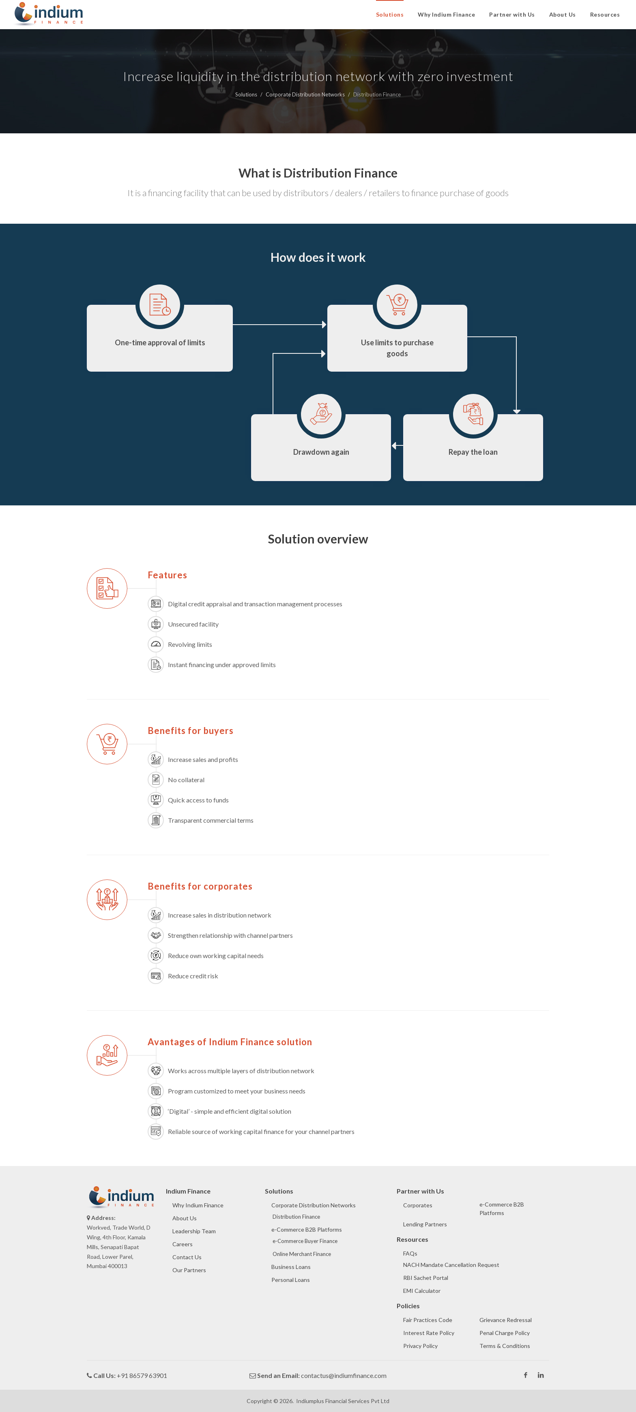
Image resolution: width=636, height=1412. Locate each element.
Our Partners (189, 1270)
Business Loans (291, 1266)
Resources (605, 14)
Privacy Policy (420, 1345)
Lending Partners (425, 1224)
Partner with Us (512, 14)
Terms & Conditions (504, 1345)
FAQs (410, 1253)
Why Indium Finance (446, 14)
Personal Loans (290, 1279)
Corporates (417, 1205)
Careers (182, 1244)
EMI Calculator (421, 1290)
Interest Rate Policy (428, 1332)
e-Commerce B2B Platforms (306, 1229)
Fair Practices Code (427, 1319)
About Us (562, 14)
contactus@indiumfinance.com (344, 1375)
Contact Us (187, 1257)
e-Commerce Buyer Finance (305, 1241)
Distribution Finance (296, 1216)
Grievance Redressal (505, 1319)
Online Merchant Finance (302, 1254)
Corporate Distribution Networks (305, 94)
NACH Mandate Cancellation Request (451, 1264)
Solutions (246, 94)
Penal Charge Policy (504, 1332)
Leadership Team (194, 1231)
